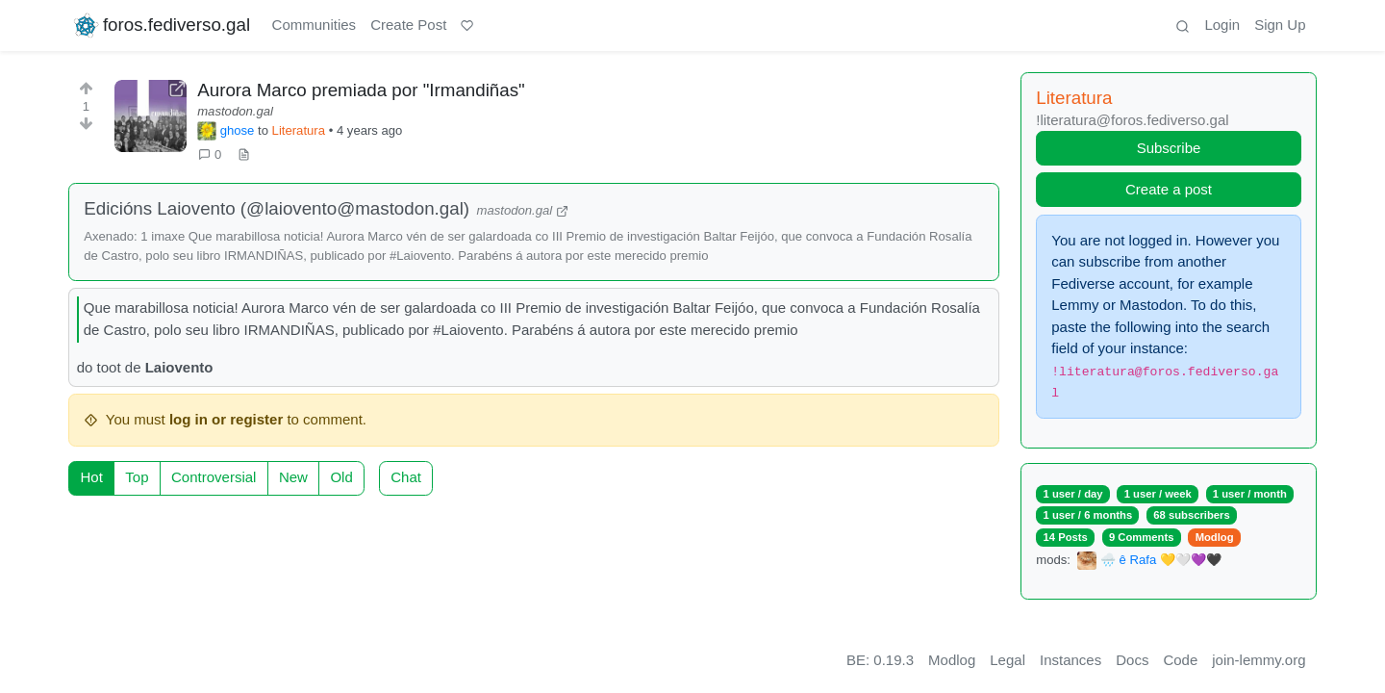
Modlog (1215, 537)
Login (1222, 24)
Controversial (213, 477)
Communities (314, 24)
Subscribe (1169, 148)
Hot (92, 477)
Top (136, 477)
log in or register (226, 419)
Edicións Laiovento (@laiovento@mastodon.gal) (276, 208)
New (293, 477)
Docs (1132, 660)
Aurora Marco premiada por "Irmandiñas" (361, 90)
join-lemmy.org (1258, 660)
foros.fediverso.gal (161, 25)
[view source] (244, 155)
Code (1180, 660)
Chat (405, 477)
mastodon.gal (235, 111)
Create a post (1168, 189)
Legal (1007, 660)
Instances (1070, 660)
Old (341, 477)
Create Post (408, 24)
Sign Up (1279, 24)
